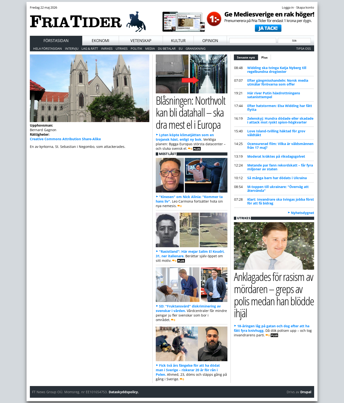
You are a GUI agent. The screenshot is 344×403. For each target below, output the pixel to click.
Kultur (178, 40)
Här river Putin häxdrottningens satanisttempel (273, 95)
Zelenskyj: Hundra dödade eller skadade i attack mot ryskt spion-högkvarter (280, 120)
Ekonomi (100, 40)
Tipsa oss (303, 48)
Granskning (195, 48)
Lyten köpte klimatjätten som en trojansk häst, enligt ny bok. (185, 137)
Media (150, 48)
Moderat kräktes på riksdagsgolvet (276, 156)
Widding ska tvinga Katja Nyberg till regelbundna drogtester (276, 69)
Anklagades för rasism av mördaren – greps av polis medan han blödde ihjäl (274, 295)
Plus (264, 57)
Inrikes (107, 48)
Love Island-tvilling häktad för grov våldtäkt (276, 133)
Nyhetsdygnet (302, 212)
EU (181, 48)
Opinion (210, 40)
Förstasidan (56, 40)
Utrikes (122, 48)
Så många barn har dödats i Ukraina (277, 178)
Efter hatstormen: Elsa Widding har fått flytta (279, 107)
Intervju (71, 48)
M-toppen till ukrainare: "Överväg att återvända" (278, 188)
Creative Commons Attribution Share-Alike (65, 139)
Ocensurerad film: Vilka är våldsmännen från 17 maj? (280, 145)
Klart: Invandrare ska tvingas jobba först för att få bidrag (280, 201)
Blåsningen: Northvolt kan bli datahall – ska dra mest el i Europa (190, 112)
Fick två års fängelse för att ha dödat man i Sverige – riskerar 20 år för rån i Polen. (188, 370)
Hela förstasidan (47, 48)
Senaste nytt (247, 56)
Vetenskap (140, 40)
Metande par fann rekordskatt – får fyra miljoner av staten (280, 167)
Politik (136, 48)
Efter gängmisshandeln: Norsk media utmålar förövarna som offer (277, 82)
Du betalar (167, 48)
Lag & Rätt (89, 48)
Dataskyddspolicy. (124, 392)
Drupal (305, 392)
